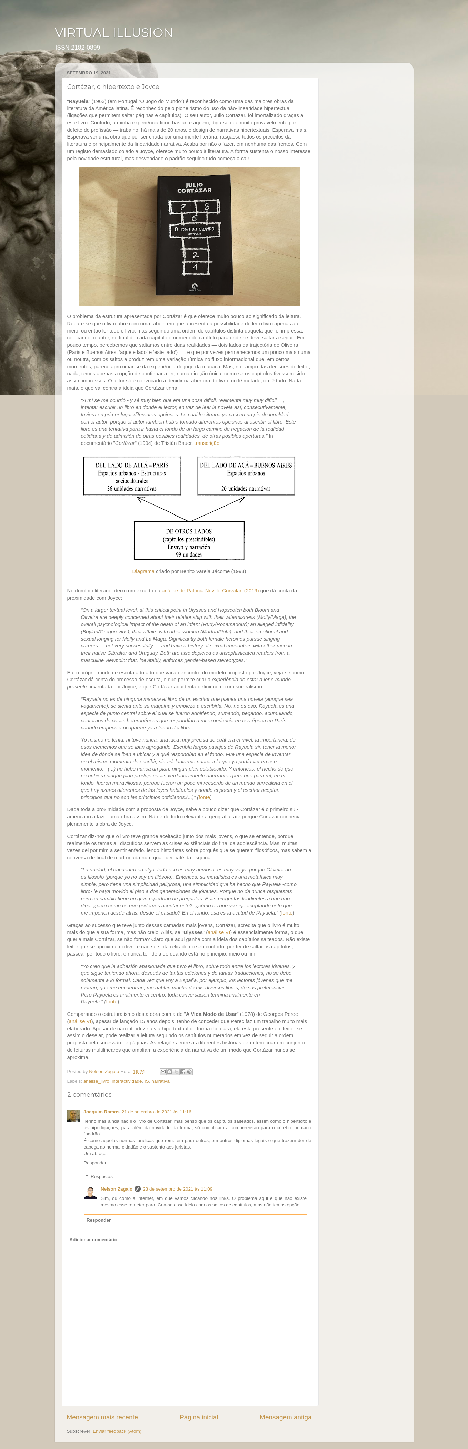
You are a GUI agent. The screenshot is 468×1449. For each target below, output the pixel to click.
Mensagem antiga (285, 1417)
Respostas (102, 1176)
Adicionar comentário (93, 1239)
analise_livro (96, 1081)
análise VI (219, 932)
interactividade (127, 1081)
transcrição (207, 443)
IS (147, 1081)
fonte (204, 797)
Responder (95, 1162)
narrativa (160, 1081)
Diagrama (143, 571)
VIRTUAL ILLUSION (114, 32)
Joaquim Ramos (102, 1111)
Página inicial (199, 1417)
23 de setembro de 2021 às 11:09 (177, 1189)
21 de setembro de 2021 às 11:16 (156, 1111)
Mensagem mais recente (102, 1417)
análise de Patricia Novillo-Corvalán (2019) (210, 590)
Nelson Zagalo (116, 1189)
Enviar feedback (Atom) (117, 1431)
